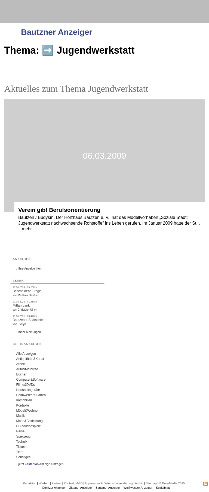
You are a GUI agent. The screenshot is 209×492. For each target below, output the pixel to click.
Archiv (139, 483)
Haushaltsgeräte (28, 390)
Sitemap (151, 483)
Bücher (21, 374)
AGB (79, 483)
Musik (20, 415)
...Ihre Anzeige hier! (29, 268)
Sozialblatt (163, 487)
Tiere (19, 452)
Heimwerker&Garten (31, 395)
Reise (20, 431)
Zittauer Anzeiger (80, 487)
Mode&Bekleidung (29, 421)
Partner (57, 483)
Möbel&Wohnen (27, 410)
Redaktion (29, 483)
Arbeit (20, 364)
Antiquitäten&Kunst (30, 358)
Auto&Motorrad (27, 369)
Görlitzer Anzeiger (54, 487)
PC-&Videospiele (28, 426)
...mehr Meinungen (28, 332)
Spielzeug (23, 436)
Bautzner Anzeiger (108, 487)
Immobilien (24, 400)
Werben (44, 483)
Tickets (21, 446)
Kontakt (69, 483)
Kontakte (22, 405)
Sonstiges (23, 457)
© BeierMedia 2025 (172, 483)
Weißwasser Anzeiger (138, 487)
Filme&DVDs (25, 384)
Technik (21, 441)
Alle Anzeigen (26, 353)
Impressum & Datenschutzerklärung (109, 483)
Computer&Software (30, 379)
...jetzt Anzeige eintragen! (40, 464)
